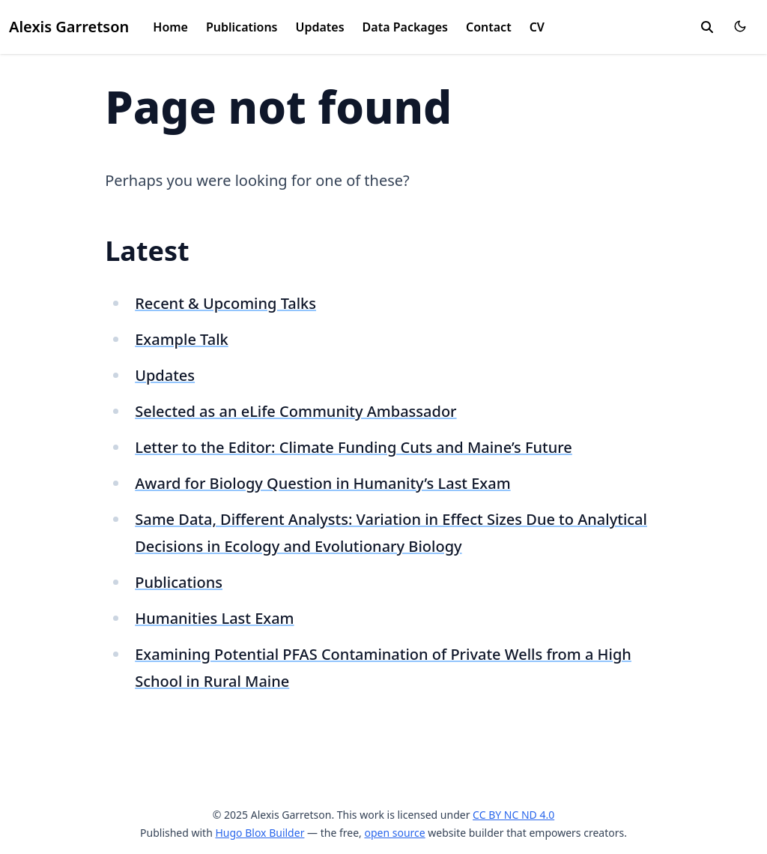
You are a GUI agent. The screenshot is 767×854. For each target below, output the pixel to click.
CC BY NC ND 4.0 (513, 815)
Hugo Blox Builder (259, 833)
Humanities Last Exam (214, 618)
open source (394, 833)
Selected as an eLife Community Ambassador (295, 411)
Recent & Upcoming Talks (225, 303)
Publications (242, 27)
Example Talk (181, 339)
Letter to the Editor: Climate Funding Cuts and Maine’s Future (353, 447)
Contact (489, 27)
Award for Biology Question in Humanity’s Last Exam (322, 483)
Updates (320, 27)
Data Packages (405, 27)
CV (537, 27)
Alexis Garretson (69, 26)
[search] (707, 27)
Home (170, 27)
